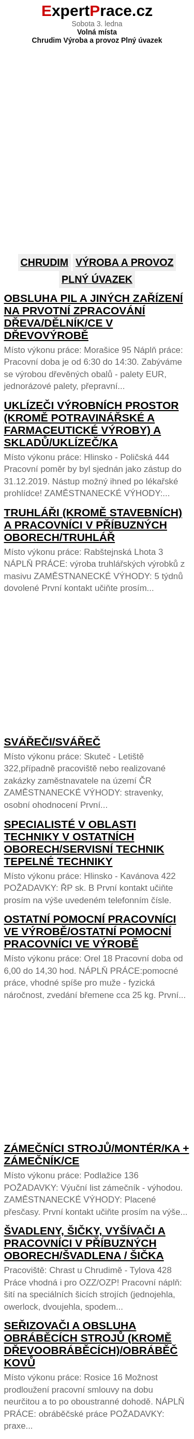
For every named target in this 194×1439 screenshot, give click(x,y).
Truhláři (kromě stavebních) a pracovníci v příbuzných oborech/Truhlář (93, 524)
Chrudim (45, 262)
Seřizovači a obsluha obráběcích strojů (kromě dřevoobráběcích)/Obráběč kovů (91, 1343)
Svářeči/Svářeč (52, 742)
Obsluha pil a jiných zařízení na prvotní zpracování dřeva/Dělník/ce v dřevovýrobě (93, 316)
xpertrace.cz (97, 10)
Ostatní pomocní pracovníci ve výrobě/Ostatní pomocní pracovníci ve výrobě (90, 931)
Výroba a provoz (124, 262)
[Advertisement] (97, 141)
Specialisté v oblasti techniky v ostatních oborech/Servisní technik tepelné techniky (84, 842)
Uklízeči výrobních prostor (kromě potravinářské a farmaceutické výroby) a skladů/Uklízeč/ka (91, 423)
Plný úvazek (97, 279)
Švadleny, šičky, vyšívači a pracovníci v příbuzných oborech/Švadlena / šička (85, 1243)
